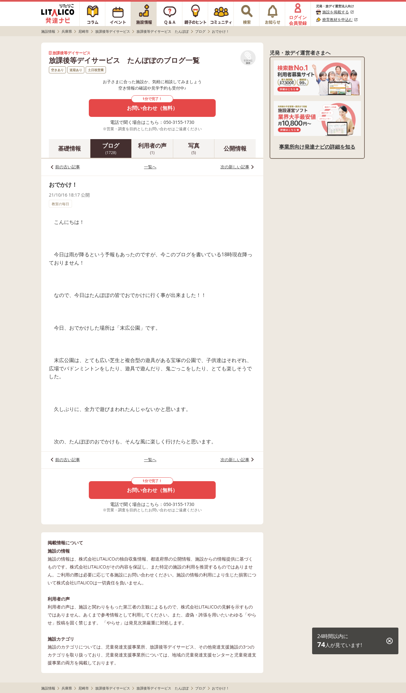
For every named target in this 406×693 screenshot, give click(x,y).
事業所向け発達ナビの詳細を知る (317, 146)
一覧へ (150, 167)
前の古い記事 (67, 167)
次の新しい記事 (234, 167)
